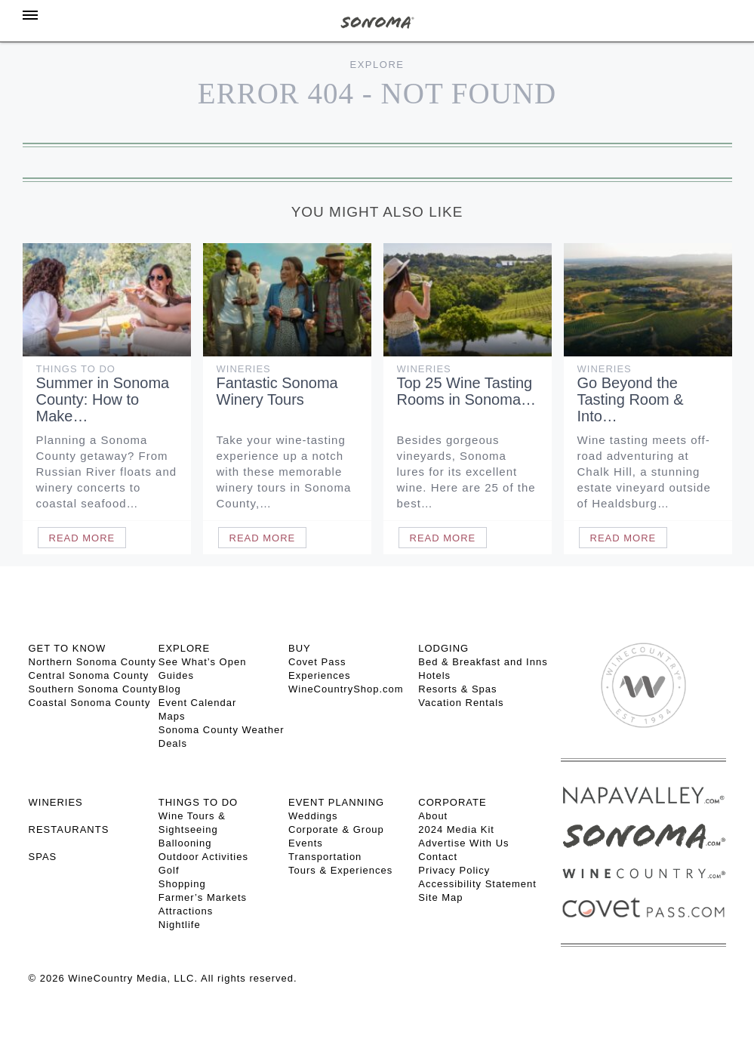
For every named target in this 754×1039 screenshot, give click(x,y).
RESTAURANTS (69, 829)
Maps (172, 716)
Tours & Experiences (340, 870)
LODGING (443, 648)
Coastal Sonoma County (90, 702)
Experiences (319, 675)
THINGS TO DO (198, 802)
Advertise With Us (463, 843)
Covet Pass (317, 661)
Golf (169, 870)
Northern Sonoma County (92, 661)
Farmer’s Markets (202, 897)
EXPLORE (184, 648)
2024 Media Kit (456, 829)
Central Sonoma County (89, 675)
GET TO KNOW (67, 648)
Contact (437, 856)
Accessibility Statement (477, 883)
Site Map (440, 897)
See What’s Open (202, 661)
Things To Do (75, 369)
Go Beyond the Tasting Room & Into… (630, 399)
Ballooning (185, 843)
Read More (82, 538)
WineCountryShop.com (346, 689)
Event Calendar (197, 702)
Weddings (313, 816)
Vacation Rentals (460, 702)
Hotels (434, 675)
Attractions (185, 911)
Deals (172, 743)
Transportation (325, 856)
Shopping (182, 883)
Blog (169, 689)
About (433, 816)
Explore (377, 64)
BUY (299, 648)
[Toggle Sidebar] (30, 15)
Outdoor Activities (203, 856)
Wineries (244, 369)
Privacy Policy (454, 870)
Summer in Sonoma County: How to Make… (103, 399)
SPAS (43, 856)
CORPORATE (452, 802)
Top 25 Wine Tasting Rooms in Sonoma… (467, 391)
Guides (176, 675)
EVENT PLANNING (336, 802)
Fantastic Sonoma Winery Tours (277, 391)
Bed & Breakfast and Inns (482, 661)
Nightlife (179, 924)
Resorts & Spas (457, 689)
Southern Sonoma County (93, 689)
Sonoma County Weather (221, 729)
